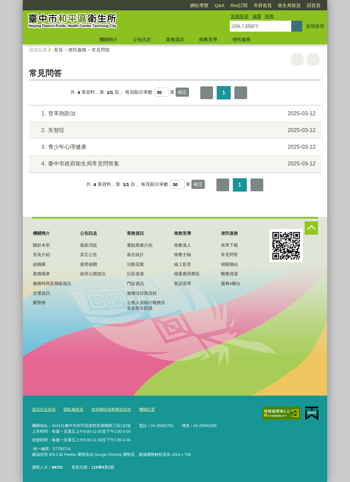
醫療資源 (229, 273)
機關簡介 (109, 39)
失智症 (174, 130)
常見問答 (101, 49)
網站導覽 (199, 5)
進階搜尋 (315, 26)
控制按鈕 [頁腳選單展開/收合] (311, 228)
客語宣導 (182, 283)
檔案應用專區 (187, 273)
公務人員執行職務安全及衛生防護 (146, 305)
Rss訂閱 (238, 5)
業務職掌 (41, 273)
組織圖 (39, 264)
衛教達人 (182, 245)
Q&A (219, 5)
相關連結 (229, 264)
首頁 (58, 49)
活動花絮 (135, 264)
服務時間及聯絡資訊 (52, 283)
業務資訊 (175, 39)
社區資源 (135, 273)
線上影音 (182, 264)
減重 (256, 16)
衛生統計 (135, 254)
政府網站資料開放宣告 (111, 409)
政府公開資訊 (93, 273)
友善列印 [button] (297, 59)
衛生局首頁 (289, 5)
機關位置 (147, 409)
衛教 (269, 16)
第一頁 (206, 92)
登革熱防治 (174, 113)
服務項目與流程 (142, 293)
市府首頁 (263, 5)
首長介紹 (41, 254)
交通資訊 (41, 293)
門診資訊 (135, 283)
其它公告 (88, 254)
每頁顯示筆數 (138, 92)
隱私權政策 (73, 409)
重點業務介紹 (139, 245)
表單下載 (229, 245)
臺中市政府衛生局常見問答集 (174, 163)
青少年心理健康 (174, 147)
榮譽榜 (39, 302)
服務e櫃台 (230, 283)
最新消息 (88, 245)
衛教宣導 (208, 39)
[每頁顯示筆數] (162, 92)
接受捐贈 (88, 264)
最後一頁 (240, 92)
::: (20, 2)
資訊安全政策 (44, 409)
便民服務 (241, 39)
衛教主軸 (182, 254)
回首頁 (313, 5)
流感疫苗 (239, 16)
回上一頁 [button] (313, 59)
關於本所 (41, 245)
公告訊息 (142, 39)
